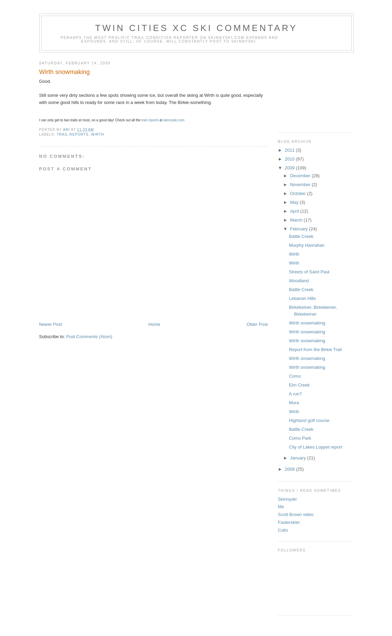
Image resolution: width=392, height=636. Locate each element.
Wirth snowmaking (307, 322)
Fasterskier (289, 522)
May (295, 202)
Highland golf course (309, 420)
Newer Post (50, 324)
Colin (283, 530)
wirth (97, 134)
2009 (290, 167)
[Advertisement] (312, 90)
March (297, 220)
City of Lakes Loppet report (315, 447)
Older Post (257, 324)
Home (154, 324)
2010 (290, 159)
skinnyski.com (174, 120)
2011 (290, 150)
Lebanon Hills (302, 298)
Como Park (300, 438)
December (301, 175)
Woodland (299, 280)
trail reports (150, 120)
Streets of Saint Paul (309, 271)
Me (281, 506)
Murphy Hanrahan (306, 245)
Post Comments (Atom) (89, 336)
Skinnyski (287, 499)
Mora (294, 402)
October (298, 193)
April (295, 211)
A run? (295, 393)
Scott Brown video (296, 514)
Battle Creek (301, 236)
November (301, 184)
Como (295, 376)
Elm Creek (299, 385)
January (298, 457)
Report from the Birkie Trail (315, 349)
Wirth (294, 254)
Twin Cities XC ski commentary (196, 28)
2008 (290, 469)
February (299, 228)
